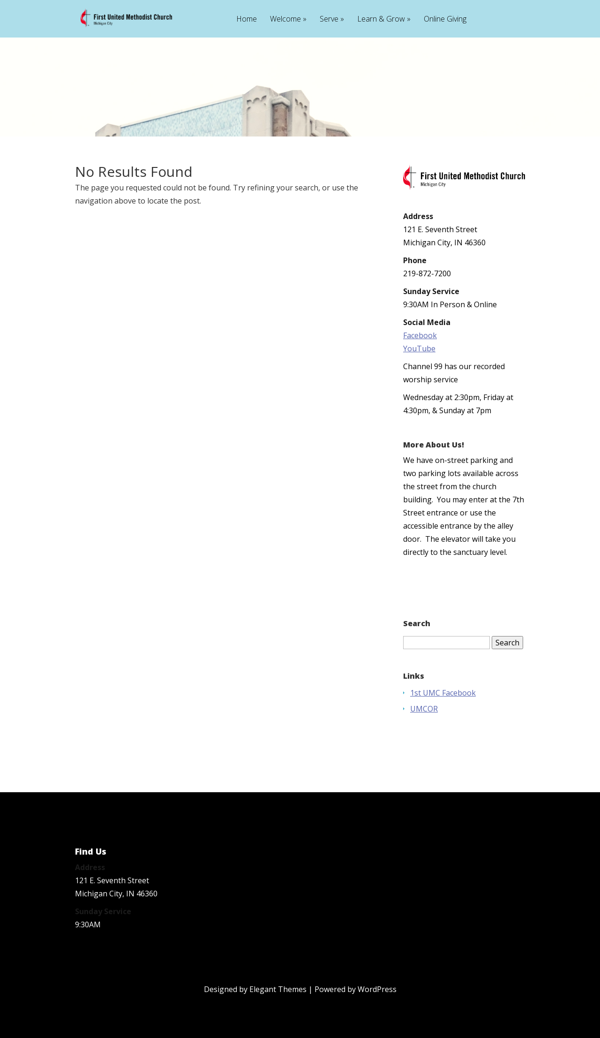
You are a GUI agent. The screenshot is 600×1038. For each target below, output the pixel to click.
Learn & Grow (381, 19)
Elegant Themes (278, 989)
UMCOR (424, 709)
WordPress (377, 989)
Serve (329, 19)
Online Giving (445, 19)
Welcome (285, 19)
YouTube (419, 348)
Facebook (420, 335)
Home (246, 19)
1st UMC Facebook (443, 693)
